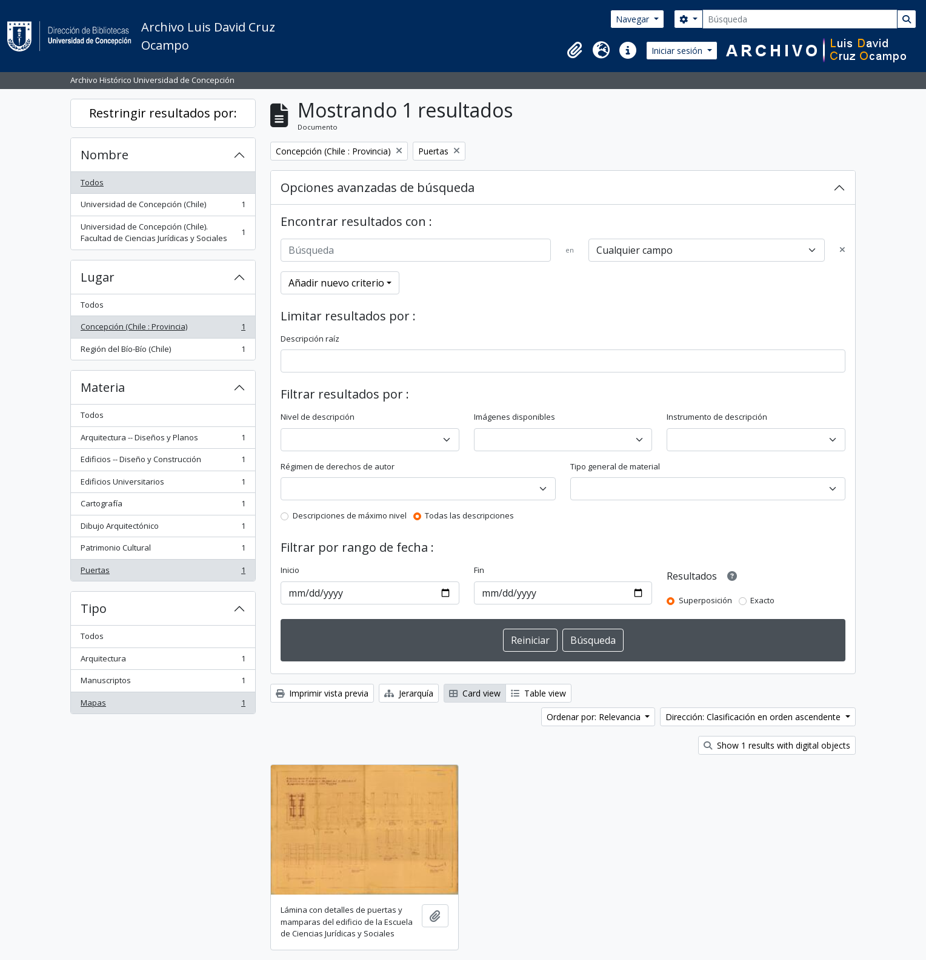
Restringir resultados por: (163, 113)
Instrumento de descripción (717, 416)
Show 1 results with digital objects (777, 745)
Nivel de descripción (318, 416)
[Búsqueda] (800, 19)
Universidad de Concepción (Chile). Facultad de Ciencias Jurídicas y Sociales (162, 232)
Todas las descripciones (469, 515)
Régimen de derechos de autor (338, 466)
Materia (103, 387)
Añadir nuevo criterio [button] (336, 283)
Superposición (705, 600)
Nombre (104, 155)
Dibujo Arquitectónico (162, 528)
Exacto (762, 600)
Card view (475, 693)
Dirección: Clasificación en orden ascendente (754, 717)
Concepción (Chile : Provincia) (162, 329)
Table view (538, 693)
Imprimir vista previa (322, 693)
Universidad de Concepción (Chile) (162, 207)
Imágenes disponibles (514, 416)
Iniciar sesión (678, 50)
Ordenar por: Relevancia (595, 717)
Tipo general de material (615, 466)
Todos (92, 182)
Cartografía (162, 506)
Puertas (162, 572)
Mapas (162, 705)
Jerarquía (408, 693)
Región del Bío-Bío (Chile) (162, 351)
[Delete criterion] (842, 250)
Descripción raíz (310, 338)
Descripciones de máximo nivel (350, 515)
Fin (479, 569)
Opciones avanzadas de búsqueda (378, 187)
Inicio (290, 569)
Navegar (633, 19)
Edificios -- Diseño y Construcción (162, 462)
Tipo (94, 608)
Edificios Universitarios (162, 484)
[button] (574, 50)
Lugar (98, 277)
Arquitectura (162, 661)
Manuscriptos (162, 683)
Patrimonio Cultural (162, 550)
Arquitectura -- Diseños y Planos (162, 440)
